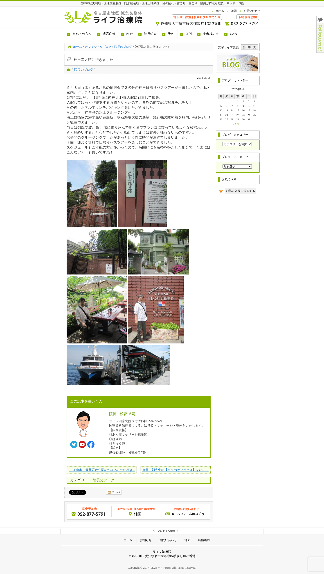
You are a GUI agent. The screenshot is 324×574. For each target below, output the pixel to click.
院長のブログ (83, 69)
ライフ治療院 (164, 568)
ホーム (220, 10)
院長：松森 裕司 (122, 414)
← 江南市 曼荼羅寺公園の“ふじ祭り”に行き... (102, 470)
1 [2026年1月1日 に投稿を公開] (237, 101)
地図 (234, 10)
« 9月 (236, 124)
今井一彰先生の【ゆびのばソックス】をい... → (175, 470)
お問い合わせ (252, 10)
